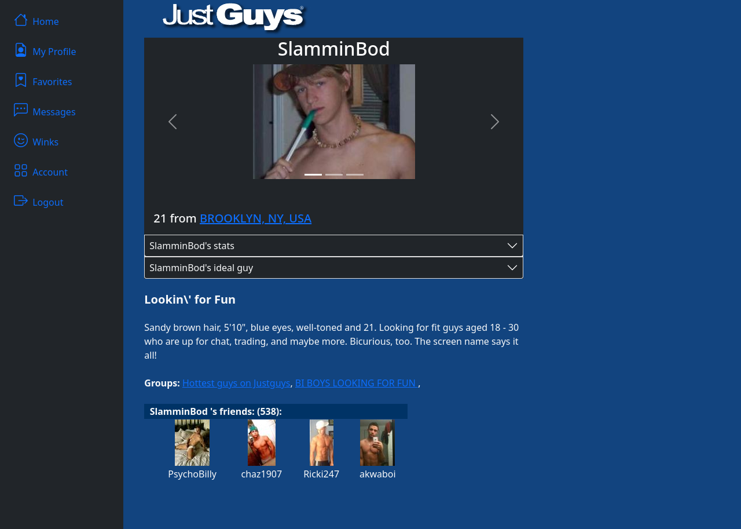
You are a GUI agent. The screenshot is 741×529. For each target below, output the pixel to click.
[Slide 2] (334, 174)
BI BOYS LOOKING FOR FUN (356, 383)
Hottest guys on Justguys (236, 383)
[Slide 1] (313, 174)
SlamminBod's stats (191, 245)
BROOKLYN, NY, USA (255, 218)
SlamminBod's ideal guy (201, 267)
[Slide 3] (355, 174)
